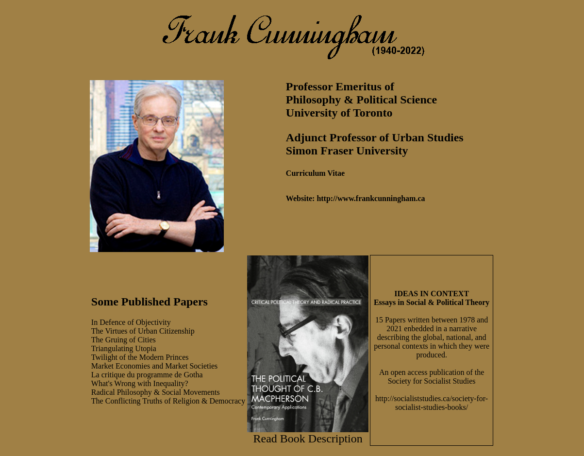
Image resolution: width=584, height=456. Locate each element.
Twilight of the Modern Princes (140, 357)
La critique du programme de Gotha (147, 375)
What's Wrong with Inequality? (139, 383)
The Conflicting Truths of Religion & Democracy (168, 401)
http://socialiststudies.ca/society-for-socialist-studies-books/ (431, 402)
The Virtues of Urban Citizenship (143, 331)
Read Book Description (307, 438)
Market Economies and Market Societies (154, 366)
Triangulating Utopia (123, 348)
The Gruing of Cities (123, 340)
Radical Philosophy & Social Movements (155, 392)
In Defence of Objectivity (131, 322)
